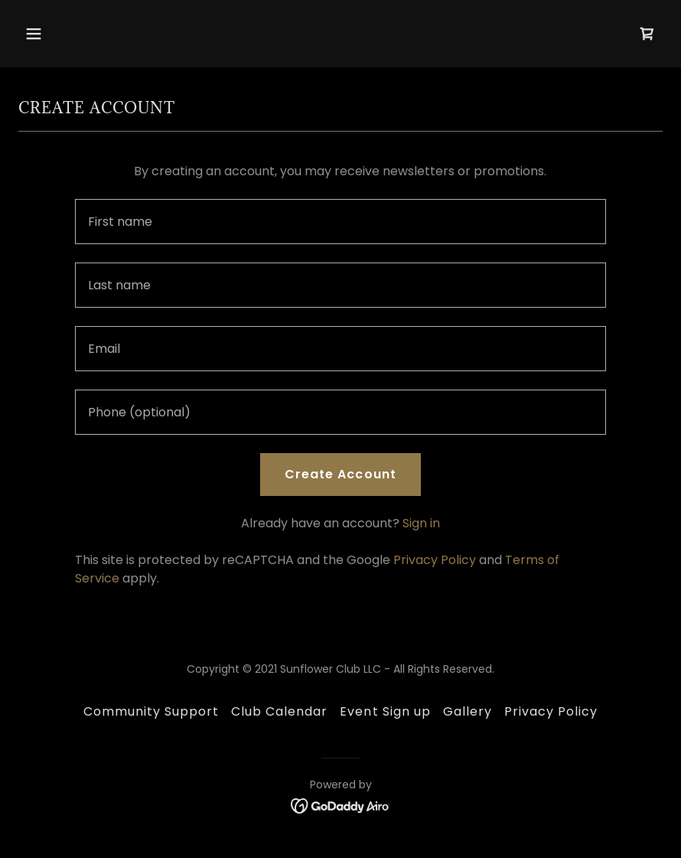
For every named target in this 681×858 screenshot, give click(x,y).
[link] (647, 33)
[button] (66, 33)
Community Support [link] (151, 711)
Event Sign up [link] (385, 711)
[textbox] (340, 221)
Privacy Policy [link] (434, 560)
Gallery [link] (467, 711)
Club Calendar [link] (279, 711)
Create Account (340, 474)
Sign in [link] (421, 523)
